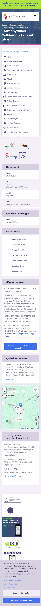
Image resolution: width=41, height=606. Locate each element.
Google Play (23, 334)
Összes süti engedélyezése (21, 600)
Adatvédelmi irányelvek (13, 580)
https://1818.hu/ (13, 476)
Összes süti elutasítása (21, 593)
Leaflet (23, 428)
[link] (20, 436)
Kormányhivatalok (14, 16)
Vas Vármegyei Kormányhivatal (16, 28)
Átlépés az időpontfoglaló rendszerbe (20, 346)
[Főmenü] (35, 16)
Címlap (4, 25)
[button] (20, 167)
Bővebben (9, 379)
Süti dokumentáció (11, 584)
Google (36, 428)
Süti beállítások (10, 587)
